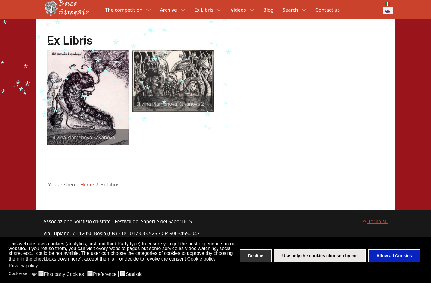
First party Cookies (64, 274)
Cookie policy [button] (201, 258)
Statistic (134, 274)
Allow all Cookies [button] (394, 255)
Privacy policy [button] (23, 265)
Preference (104, 274)
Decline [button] (255, 255)
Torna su (375, 221)
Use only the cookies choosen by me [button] (320, 255)
